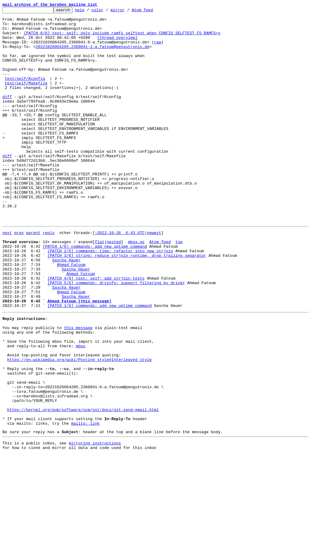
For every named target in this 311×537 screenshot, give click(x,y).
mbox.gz (136, 287)
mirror (127, 11)
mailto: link (85, 503)
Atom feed (151, 11)
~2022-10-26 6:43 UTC (120, 276)
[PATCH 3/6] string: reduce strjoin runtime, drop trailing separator (126, 303)
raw (157, 49)
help (89, 11)
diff (7, 114)
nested (114, 287)
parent (33, 276)
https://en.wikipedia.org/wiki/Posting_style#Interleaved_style (79, 427)
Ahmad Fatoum (71, 314)
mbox (80, 410)
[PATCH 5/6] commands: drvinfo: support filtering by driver (116, 336)
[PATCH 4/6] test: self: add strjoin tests (96, 331)
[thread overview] (117, 43)
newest (154, 276)
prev (19, 276)
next (7, 276)
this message (78, 388)
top (178, 287)
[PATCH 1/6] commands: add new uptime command (95, 292)
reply (49, 276)
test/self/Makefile (26, 98)
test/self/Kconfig (25, 93)
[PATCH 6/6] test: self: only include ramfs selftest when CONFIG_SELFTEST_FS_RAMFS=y (122, 38)
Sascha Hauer (66, 309)
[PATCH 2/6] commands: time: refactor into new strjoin (110, 298)
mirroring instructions (95, 525)
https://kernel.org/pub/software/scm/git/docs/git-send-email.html (83, 487)
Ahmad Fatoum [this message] (79, 358)
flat (99, 287)
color (107, 11)
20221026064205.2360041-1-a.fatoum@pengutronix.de (92, 54)
